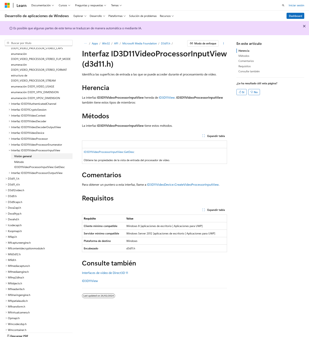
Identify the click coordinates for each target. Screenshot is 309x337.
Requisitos (244, 66)
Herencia (243, 50)
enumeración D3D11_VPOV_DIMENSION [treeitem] (35, 84)
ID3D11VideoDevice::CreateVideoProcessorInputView (183, 184)
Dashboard (295, 16)
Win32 (106, 43)
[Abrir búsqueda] (283, 5)
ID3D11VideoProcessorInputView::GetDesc (109, 152)
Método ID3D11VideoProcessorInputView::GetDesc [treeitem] (39, 150)
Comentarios (246, 61)
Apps (95, 43)
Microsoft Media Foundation (139, 43)
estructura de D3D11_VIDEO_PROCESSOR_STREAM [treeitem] (33, 64)
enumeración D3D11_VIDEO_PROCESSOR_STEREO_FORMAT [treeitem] (39, 53)
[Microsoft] (7, 5)
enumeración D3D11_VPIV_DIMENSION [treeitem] (35, 78)
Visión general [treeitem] (23, 142)
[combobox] (39, 43)
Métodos (243, 56)
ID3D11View (167, 97)
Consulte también (249, 71)
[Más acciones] (223, 43)
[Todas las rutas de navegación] (85, 43)
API (116, 43)
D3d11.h (165, 43)
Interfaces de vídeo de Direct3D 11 (105, 273)
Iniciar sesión (296, 5)
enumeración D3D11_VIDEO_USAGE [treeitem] (32, 72)
